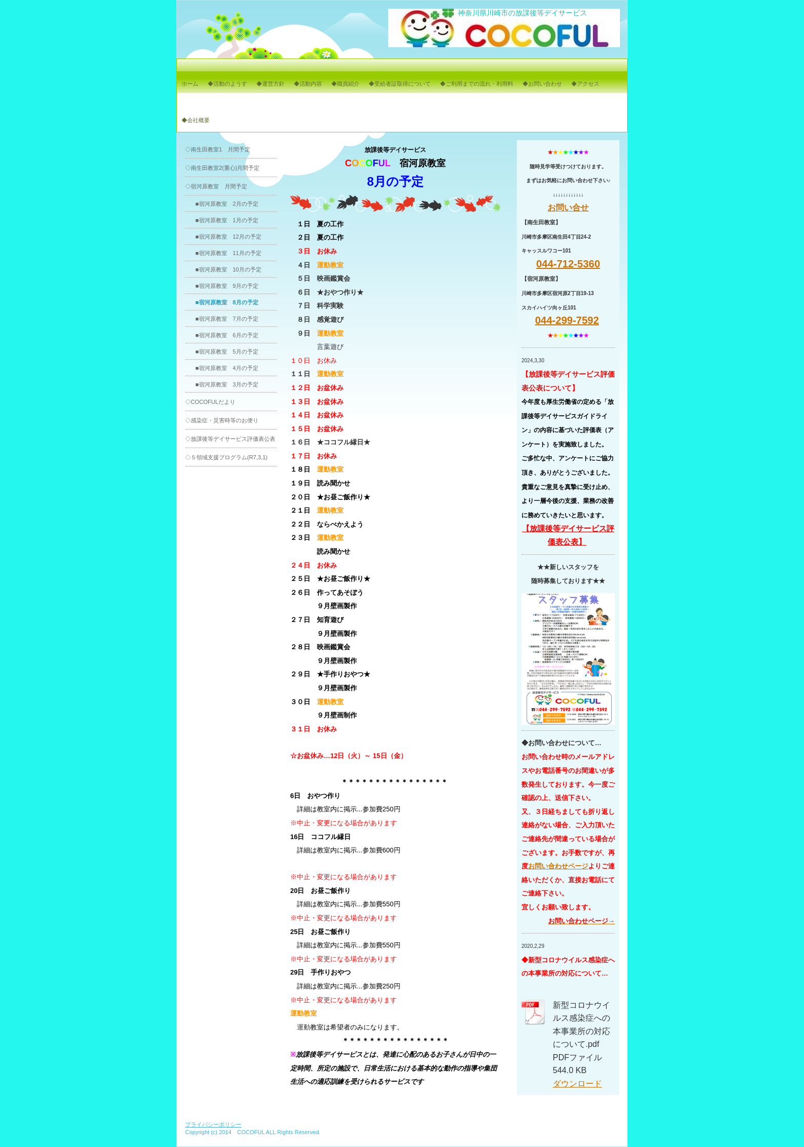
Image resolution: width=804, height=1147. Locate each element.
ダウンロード (577, 1083)
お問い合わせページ (558, 866)
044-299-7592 (567, 320)
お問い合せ (568, 207)
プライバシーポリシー (213, 1124)
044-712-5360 (568, 263)
